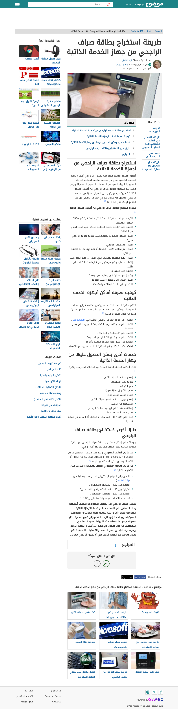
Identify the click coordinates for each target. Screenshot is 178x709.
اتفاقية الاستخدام (25, 696)
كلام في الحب (54, 369)
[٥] (90, 460)
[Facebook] (160, 692)
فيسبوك (142, 577)
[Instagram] (147, 692)
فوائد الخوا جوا (53, 381)
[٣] (103, 313)
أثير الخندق (127, 60)
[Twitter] (154, 692)
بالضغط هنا (79, 319)
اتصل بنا (29, 691)
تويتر (130, 577)
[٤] (135, 370)
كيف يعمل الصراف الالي (153, 155)
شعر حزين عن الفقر (51, 411)
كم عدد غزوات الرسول (49, 363)
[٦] (115, 469)
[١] (105, 201)
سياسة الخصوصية (53, 696)
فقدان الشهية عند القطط (47, 387)
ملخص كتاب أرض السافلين (47, 399)
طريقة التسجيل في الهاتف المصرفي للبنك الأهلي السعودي (151, 142)
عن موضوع (56, 691)
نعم (106, 563)
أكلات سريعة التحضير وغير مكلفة (44, 417)
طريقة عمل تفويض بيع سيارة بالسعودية (151, 165)
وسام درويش (122, 65)
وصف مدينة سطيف (50, 393)
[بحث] (108, 4)
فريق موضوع (27, 702)
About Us (56, 702)
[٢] (135, 211)
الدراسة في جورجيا (51, 405)
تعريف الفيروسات (154, 130)
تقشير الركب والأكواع (50, 375)
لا (97, 563)
